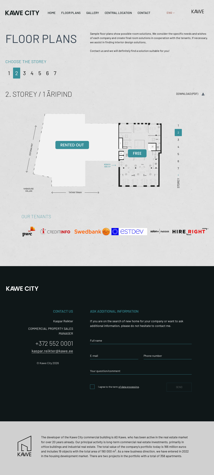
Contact (144, 12)
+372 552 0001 (54, 343)
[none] (169, 13)
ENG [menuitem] (169, 12)
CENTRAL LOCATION (118, 12)
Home (52, 12)
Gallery (92, 12)
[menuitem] (169, 13)
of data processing (128, 386)
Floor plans (71, 12)
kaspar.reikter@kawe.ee (52, 350)
